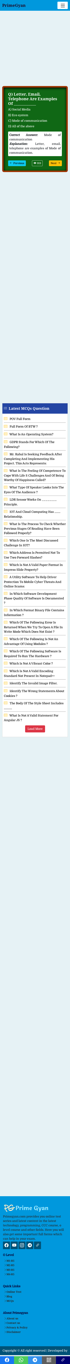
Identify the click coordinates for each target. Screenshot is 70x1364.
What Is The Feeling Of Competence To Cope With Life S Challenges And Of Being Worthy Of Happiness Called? (35, 475)
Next (55, 163)
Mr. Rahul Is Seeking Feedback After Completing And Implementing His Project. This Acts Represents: (33, 459)
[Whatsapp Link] (21, 1360)
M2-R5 (9, 1265)
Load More (35, 729)
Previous (17, 163)
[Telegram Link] (35, 1360)
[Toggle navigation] (62, 5)
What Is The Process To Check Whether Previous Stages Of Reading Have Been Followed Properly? (35, 528)
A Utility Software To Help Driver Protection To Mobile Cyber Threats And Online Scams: (32, 582)
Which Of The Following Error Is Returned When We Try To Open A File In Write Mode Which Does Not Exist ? (33, 627)
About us (11, 1318)
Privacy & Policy (16, 1327)
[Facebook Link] (7, 1360)
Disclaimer (12, 1332)
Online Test (12, 1292)
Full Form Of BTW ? (21, 426)
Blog (8, 1296)
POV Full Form (17, 419)
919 (37, 163)
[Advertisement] (35, 50)
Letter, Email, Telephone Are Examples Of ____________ (32, 99)
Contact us (12, 1323)
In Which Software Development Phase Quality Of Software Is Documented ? (34, 598)
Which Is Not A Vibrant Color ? (28, 663)
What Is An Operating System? (28, 434)
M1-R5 (9, 1260)
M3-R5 (9, 1270)
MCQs (9, 1301)
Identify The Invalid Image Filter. (30, 683)
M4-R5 (9, 1274)
